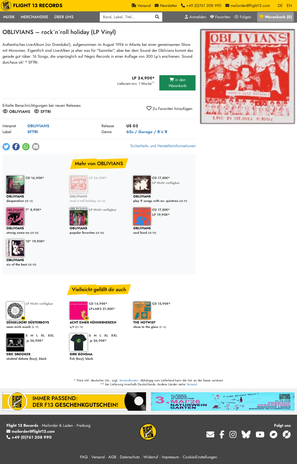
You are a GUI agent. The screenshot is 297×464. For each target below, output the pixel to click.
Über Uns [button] (63, 17)
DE (280, 5)
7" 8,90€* (33, 209)
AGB (112, 457)
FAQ (84, 457)
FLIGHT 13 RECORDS (33, 6)
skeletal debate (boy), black (35, 356)
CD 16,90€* (35, 178)
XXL (51, 335)
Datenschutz (130, 457)
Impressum (170, 457)
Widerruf (150, 457)
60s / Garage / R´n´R (146, 132)
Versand (191, 384)
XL (43, 335)
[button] (6, 146)
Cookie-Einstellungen (200, 457)
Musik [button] (9, 17)
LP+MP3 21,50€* (102, 308)
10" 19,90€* (35, 241)
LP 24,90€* (98, 178)
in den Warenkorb (177, 83)
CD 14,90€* (98, 303)
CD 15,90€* (161, 303)
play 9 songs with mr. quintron (162, 199)
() (275, 17)
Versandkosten (128, 380)
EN (289, 5)
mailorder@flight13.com (30, 431)
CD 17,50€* (161, 178)
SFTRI (32, 132)
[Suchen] (157, 17)
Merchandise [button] (34, 17)
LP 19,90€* (161, 214)
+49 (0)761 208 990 (29, 437)
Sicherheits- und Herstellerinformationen (163, 146)
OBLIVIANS (38, 126)
